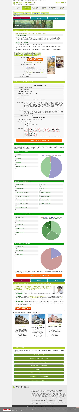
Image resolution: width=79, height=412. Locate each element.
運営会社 (54, 391)
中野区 (39, 395)
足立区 (51, 393)
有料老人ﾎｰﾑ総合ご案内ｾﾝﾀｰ (22, 387)
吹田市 (64, 397)
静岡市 (53, 397)
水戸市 (39, 397)
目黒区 (51, 395)
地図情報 (56, 18)
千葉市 (46, 396)
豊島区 (36, 395)
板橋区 (57, 393)
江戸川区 (61, 393)
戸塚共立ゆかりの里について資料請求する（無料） (39, 140)
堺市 (61, 397)
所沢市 (63, 396)
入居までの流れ (42, 391)
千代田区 (32, 395)
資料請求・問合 (6, 409)
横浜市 (64, 395)
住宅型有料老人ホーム (41, 296)
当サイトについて (49, 391)
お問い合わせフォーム (47, 403)
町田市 (58, 395)
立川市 (61, 395)
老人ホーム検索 (39, 390)
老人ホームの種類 (54, 390)
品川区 (41, 394)
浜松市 (56, 397)
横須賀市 (43, 396)
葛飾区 (32, 394)
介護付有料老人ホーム (32, 296)
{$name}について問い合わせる (35, 59)
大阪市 (59, 397)
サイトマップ (58, 391)
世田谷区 (57, 394)
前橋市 (36, 397)
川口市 (60, 396)
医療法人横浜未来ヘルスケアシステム (33, 62)
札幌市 (43, 397)
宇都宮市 (32, 397)
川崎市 (32, 396)
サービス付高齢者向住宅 (60, 400)
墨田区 (54, 394)
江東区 (38, 394)
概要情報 (21, 18)
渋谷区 (44, 394)
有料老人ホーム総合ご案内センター (26, 3)
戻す (63, 2)
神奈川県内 (34, 297)
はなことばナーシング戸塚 (55, 325)
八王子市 (54, 395)
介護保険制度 (60, 390)
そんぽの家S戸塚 (21, 326)
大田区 (64, 393)
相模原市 (39, 396)
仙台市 (46, 397)
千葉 (52, 396)
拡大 (65, 2)
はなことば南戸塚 (38, 325)
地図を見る (43, 72)
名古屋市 (49, 397)
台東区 (60, 394)
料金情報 (39, 18)
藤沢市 (36, 396)
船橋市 (49, 396)
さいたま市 (56, 396)
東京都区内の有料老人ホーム (44, 393)
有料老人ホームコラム (46, 390)
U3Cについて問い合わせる (23, 308)
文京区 (46, 395)
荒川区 (54, 393)
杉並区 (50, 394)
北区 (35, 394)
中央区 (64, 394)
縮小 (61, 2)
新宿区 (47, 394)
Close (77, 407)
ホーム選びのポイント (35, 391)
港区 (48, 395)
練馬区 (43, 395)
